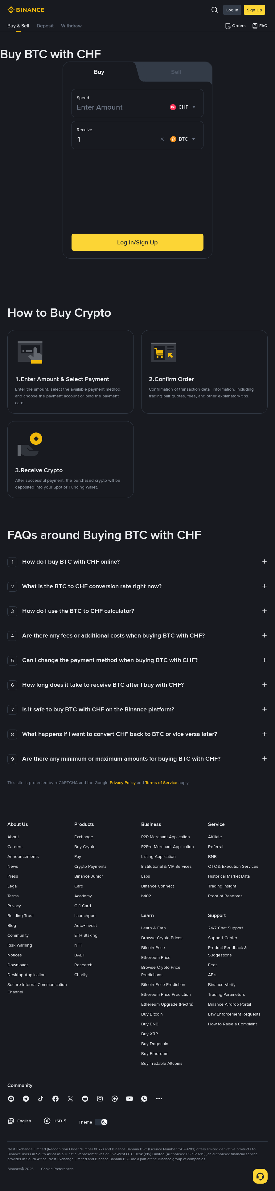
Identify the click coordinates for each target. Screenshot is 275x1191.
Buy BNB (149, 1024)
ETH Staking (85, 935)
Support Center (222, 937)
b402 (146, 896)
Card (78, 886)
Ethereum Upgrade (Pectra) (167, 1004)
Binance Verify (222, 984)
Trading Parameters (226, 994)
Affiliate (215, 836)
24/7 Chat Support (225, 928)
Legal (12, 886)
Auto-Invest (85, 925)
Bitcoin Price (153, 947)
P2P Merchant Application (165, 836)
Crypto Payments (90, 866)
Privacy (14, 905)
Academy (83, 896)
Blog (11, 925)
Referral (215, 846)
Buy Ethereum (154, 1053)
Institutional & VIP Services (166, 866)
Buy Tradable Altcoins (162, 1063)
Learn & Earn (153, 928)
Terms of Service (161, 782)
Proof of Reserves (225, 896)
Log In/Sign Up (137, 242)
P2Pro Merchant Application (167, 846)
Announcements (23, 856)
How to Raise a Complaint (232, 1024)
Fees (213, 965)
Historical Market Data (229, 876)
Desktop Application (26, 974)
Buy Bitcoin (152, 1014)
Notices (14, 955)
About (13, 836)
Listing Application (158, 856)
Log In (232, 10)
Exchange (83, 836)
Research (83, 965)
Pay (77, 856)
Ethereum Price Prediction (166, 994)
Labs (145, 876)
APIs (212, 974)
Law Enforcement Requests (234, 1014)
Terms (13, 896)
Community (18, 935)
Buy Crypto (85, 846)
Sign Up (254, 10)
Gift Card (82, 905)
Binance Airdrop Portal (229, 1004)
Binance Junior (88, 876)
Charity (81, 974)
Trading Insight (222, 886)
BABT (79, 955)
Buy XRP (149, 1033)
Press (12, 876)
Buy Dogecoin (154, 1043)
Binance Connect (157, 886)
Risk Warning (19, 945)
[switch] (101, 1122)
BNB (212, 856)
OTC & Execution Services (233, 866)
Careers (15, 846)
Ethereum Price (155, 957)
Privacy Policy (123, 782)
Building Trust (20, 915)
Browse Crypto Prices (162, 937)
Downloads (18, 965)
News (12, 866)
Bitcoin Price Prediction (163, 984)
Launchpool (85, 915)
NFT (78, 945)
